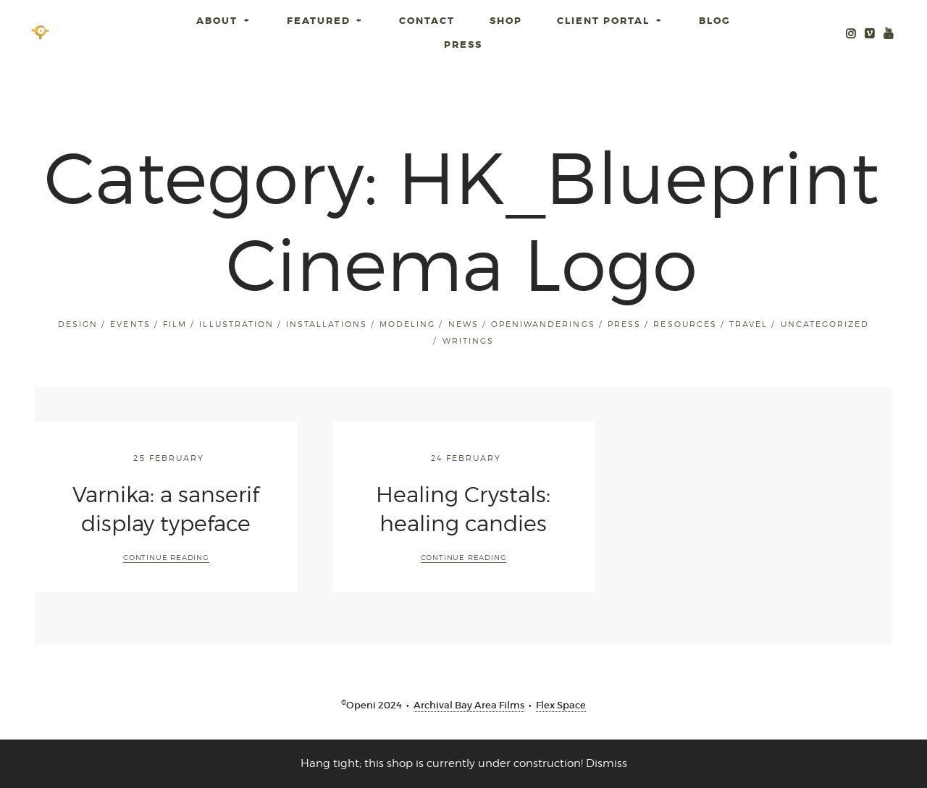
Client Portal (610, 20)
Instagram (851, 32)
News (463, 324)
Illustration (236, 324)
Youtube (888, 32)
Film (175, 324)
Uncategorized (825, 324)
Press (463, 44)
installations (326, 324)
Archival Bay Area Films (469, 705)
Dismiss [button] (606, 763)
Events (130, 324)
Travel (748, 324)
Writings (468, 341)
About (224, 20)
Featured (326, 20)
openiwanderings (543, 324)
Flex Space (561, 705)
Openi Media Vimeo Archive (869, 32)
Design (78, 324)
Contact (427, 20)
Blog (715, 20)
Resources (684, 324)
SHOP (506, 20)
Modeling (407, 324)
